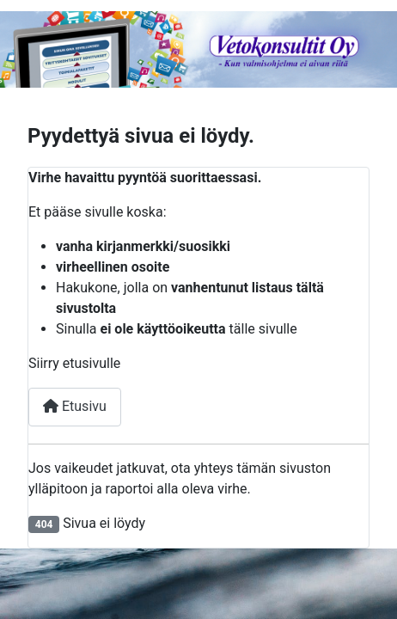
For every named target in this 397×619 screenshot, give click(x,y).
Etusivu (75, 406)
